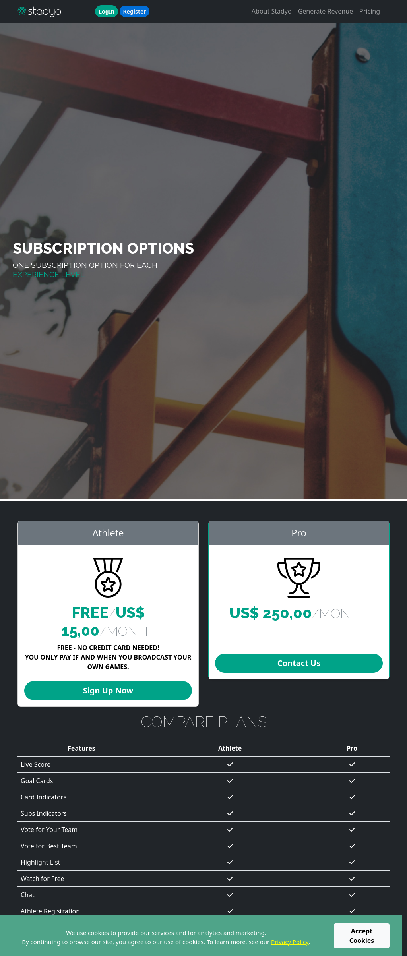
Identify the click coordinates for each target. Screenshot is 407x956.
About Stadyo (272, 11)
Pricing (369, 11)
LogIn (106, 11)
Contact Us (298, 663)
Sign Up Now (108, 690)
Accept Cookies (361, 936)
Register (134, 11)
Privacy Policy (290, 942)
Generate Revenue (325, 11)
